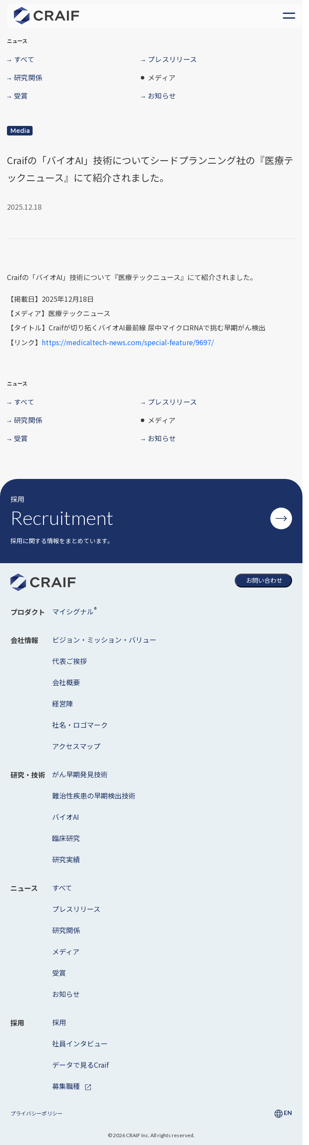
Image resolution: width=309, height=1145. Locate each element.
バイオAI (65, 817)
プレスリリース (76, 909)
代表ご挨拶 (69, 661)
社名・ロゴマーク (80, 724)
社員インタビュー (80, 1043)
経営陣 (62, 703)
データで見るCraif (80, 1064)
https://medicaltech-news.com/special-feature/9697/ (128, 342)
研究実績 (66, 859)
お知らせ (66, 994)
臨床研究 (66, 838)
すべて (62, 887)
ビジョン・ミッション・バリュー (104, 639)
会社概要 (66, 682)
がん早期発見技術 (80, 774)
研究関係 (66, 930)
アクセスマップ (76, 746)
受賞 (59, 972)
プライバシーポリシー (36, 1113)
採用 (59, 1022)
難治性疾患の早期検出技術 (94, 795)
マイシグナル (74, 611)
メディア (66, 951)
